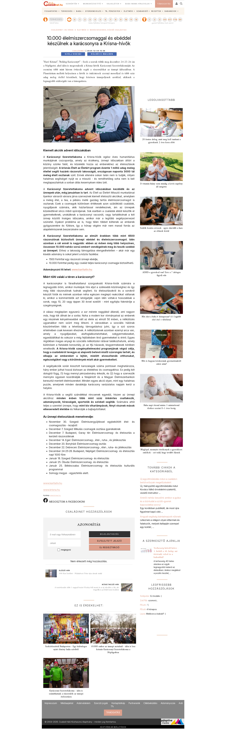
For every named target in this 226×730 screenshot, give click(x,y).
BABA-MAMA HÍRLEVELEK (137, 4)
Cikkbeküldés (150, 703)
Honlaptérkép (118, 703)
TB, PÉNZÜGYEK (112, 11)
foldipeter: (151, 596)
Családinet (78, 51)
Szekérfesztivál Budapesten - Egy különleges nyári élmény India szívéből (66, 648)
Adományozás (168, 703)
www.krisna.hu (51, 489)
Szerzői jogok (101, 703)
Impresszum (51, 703)
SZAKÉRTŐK (71, 4)
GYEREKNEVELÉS (93, 11)
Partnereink (134, 703)
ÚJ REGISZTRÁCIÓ (110, 547)
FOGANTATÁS (51, 11)
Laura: (153, 614)
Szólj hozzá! (73, 54)
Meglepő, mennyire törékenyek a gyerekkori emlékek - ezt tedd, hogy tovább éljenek (161, 451)
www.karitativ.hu (82, 269)
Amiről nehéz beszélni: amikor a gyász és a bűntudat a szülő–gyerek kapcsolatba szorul (160, 501)
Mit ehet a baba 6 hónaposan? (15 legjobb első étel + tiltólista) (161, 318)
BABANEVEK (170, 11)
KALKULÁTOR (113, 4)
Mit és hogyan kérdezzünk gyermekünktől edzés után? (161, 362)
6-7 (169, 20)
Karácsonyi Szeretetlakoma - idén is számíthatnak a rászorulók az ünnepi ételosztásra (66, 694)
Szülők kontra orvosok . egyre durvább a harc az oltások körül (161, 229)
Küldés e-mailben (102, 54)
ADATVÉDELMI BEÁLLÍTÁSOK (113, 727)
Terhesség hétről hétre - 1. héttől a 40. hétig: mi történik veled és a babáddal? (166, 552)
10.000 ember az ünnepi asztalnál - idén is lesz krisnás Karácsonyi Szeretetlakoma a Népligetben (113, 650)
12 (136, 20)
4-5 (164, 20)
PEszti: (144, 605)
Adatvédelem (83, 703)
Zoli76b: (149, 600)
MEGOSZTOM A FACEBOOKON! (64, 500)
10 (126, 20)
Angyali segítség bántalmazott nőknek (160, 516)
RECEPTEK (156, 11)
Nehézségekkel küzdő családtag (108, 30)
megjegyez (66, 550)
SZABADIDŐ (142, 11)
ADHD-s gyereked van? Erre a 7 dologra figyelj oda (161, 273)
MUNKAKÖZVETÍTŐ (92, 4)
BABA (79, 11)
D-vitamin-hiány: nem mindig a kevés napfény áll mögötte (161, 185)
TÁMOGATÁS (164, 4)
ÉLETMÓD (128, 11)
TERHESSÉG (67, 11)
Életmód (82, 30)
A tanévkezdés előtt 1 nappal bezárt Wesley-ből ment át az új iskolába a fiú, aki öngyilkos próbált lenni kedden (87, 589)
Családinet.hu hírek (62, 30)
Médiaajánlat (67, 703)
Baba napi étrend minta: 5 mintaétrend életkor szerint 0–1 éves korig (161, 406)
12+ (180, 20)
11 (131, 20)
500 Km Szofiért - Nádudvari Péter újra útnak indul (80, 573)
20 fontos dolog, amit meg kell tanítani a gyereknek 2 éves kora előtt (161, 141)
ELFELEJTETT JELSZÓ (109, 541)
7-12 (175, 20)
